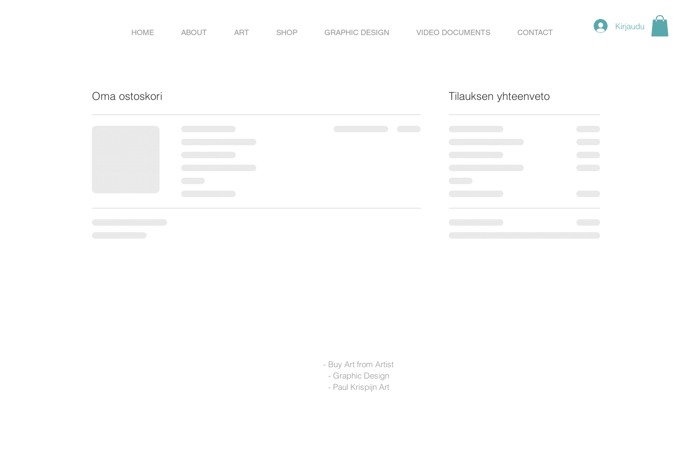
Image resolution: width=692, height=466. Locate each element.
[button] (287, 32)
